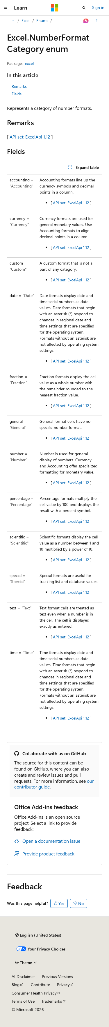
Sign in (98, 7)
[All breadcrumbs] (12, 21)
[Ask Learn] (86, 21)
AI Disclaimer (23, 976)
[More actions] (97, 21)
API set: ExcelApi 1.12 (30, 137)
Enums (42, 20)
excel (29, 63)
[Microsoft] (54, 8)
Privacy (63, 984)
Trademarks (52, 1001)
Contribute (40, 984)
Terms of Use (23, 1001)
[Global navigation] (6, 8)
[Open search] (84, 8)
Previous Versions (57, 976)
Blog (15, 984)
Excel (26, 20)
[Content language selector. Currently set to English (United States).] (38, 935)
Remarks (19, 86)
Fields (17, 93)
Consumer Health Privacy (34, 993)
